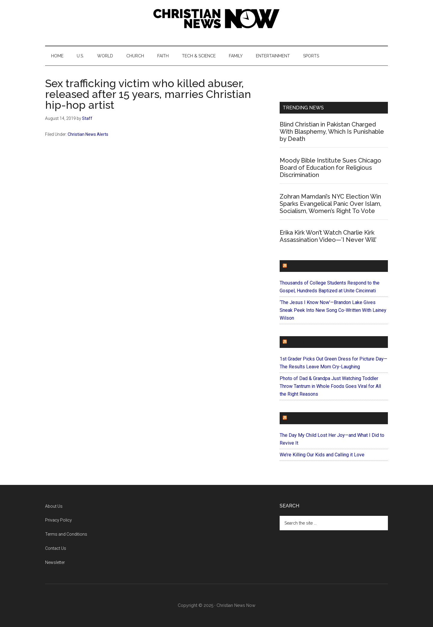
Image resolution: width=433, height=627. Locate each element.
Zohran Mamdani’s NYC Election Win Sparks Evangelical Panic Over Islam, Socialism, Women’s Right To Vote (330, 204)
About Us (54, 506)
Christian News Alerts (88, 134)
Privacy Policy (58, 520)
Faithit (297, 342)
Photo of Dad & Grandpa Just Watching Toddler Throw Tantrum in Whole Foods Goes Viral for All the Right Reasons (330, 386)
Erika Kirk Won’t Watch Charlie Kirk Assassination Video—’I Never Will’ (328, 236)
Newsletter (55, 562)
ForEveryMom (307, 418)
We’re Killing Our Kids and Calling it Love (322, 455)
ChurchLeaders (309, 266)
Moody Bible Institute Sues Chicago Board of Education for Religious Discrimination (330, 167)
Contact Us (55, 548)
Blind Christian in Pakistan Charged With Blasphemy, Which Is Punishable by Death (332, 131)
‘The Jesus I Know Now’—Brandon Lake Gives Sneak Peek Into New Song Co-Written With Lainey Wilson (333, 310)
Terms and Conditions (66, 534)
